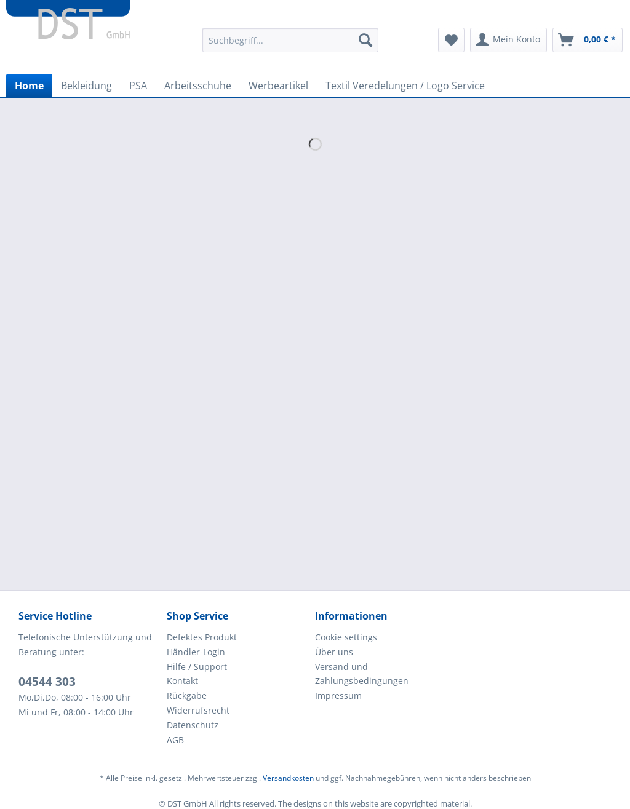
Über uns (334, 652)
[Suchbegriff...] (290, 40)
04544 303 (47, 682)
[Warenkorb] (587, 40)
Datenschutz (192, 725)
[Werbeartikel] (278, 85)
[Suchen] (365, 40)
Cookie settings (346, 637)
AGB (175, 740)
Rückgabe (187, 695)
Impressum (338, 695)
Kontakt (182, 681)
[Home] (29, 85)
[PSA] (138, 85)
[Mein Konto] (508, 40)
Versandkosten (288, 778)
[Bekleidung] (86, 85)
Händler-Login (196, 652)
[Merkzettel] (451, 40)
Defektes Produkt (202, 637)
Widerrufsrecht (198, 710)
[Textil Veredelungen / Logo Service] (405, 85)
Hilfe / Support (197, 666)
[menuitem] (290, 46)
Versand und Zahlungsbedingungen (362, 674)
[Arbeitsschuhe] (198, 85)
